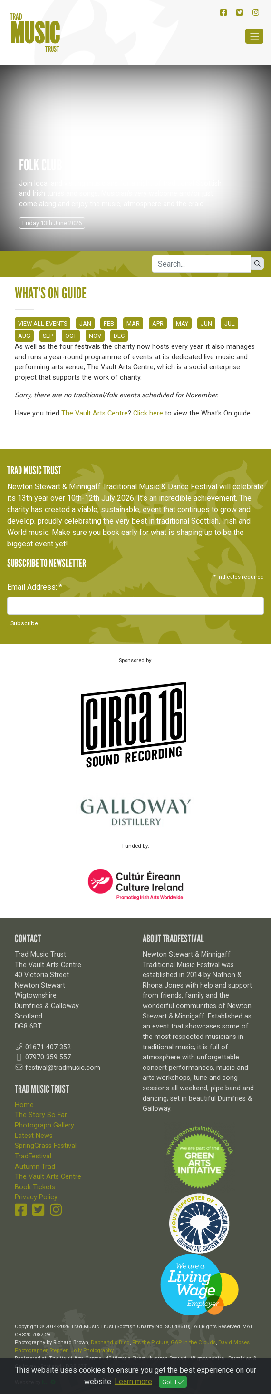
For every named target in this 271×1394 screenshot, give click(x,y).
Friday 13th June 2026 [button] (52, 223)
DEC (119, 335)
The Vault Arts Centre (94, 413)
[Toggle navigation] (254, 36)
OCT (71, 335)
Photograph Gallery (44, 1125)
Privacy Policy (36, 1197)
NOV (95, 335)
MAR (133, 323)
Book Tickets (35, 1187)
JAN (85, 323)
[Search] (201, 264)
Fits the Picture (150, 1342)
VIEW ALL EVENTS (42, 323)
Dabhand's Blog (110, 1342)
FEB (109, 323)
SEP (48, 335)
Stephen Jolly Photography (81, 1350)
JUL (229, 323)
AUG (24, 335)
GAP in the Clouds (193, 1342)
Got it (173, 1381)
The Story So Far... (43, 1115)
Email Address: (34, 587)
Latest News (34, 1136)
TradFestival (33, 1156)
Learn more (133, 1381)
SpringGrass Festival (46, 1146)
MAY (182, 323)
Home (24, 1105)
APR (158, 323)
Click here (148, 413)
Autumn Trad (35, 1167)
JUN (206, 323)
